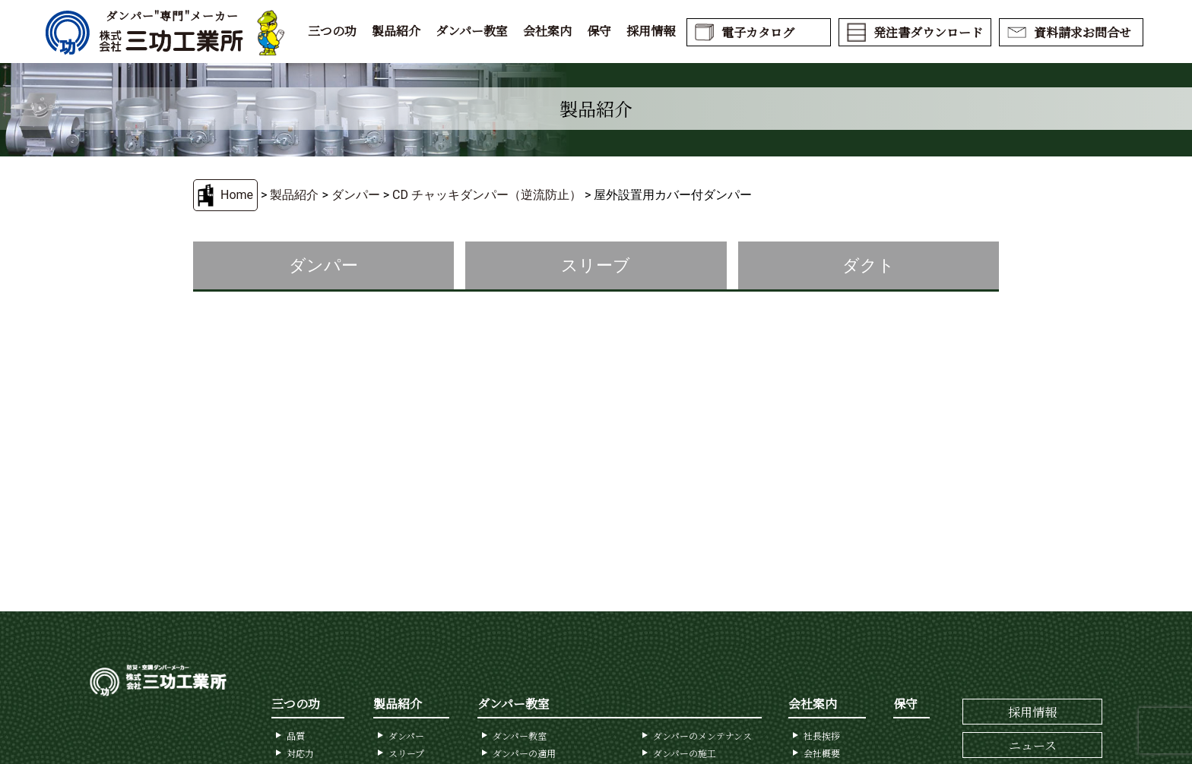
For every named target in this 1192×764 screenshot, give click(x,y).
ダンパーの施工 (684, 753)
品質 (296, 735)
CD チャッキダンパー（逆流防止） (487, 195)
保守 (599, 30)
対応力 (300, 753)
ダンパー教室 (472, 30)
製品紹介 (396, 30)
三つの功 (332, 30)
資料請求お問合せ (1082, 32)
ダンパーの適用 (524, 753)
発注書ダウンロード (928, 32)
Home (236, 195)
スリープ (406, 753)
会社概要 (822, 753)
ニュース (1033, 745)
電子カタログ (757, 32)
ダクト (868, 265)
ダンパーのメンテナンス (702, 735)
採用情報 (650, 30)
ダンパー (355, 195)
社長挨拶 (822, 735)
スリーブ (595, 265)
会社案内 (547, 30)
